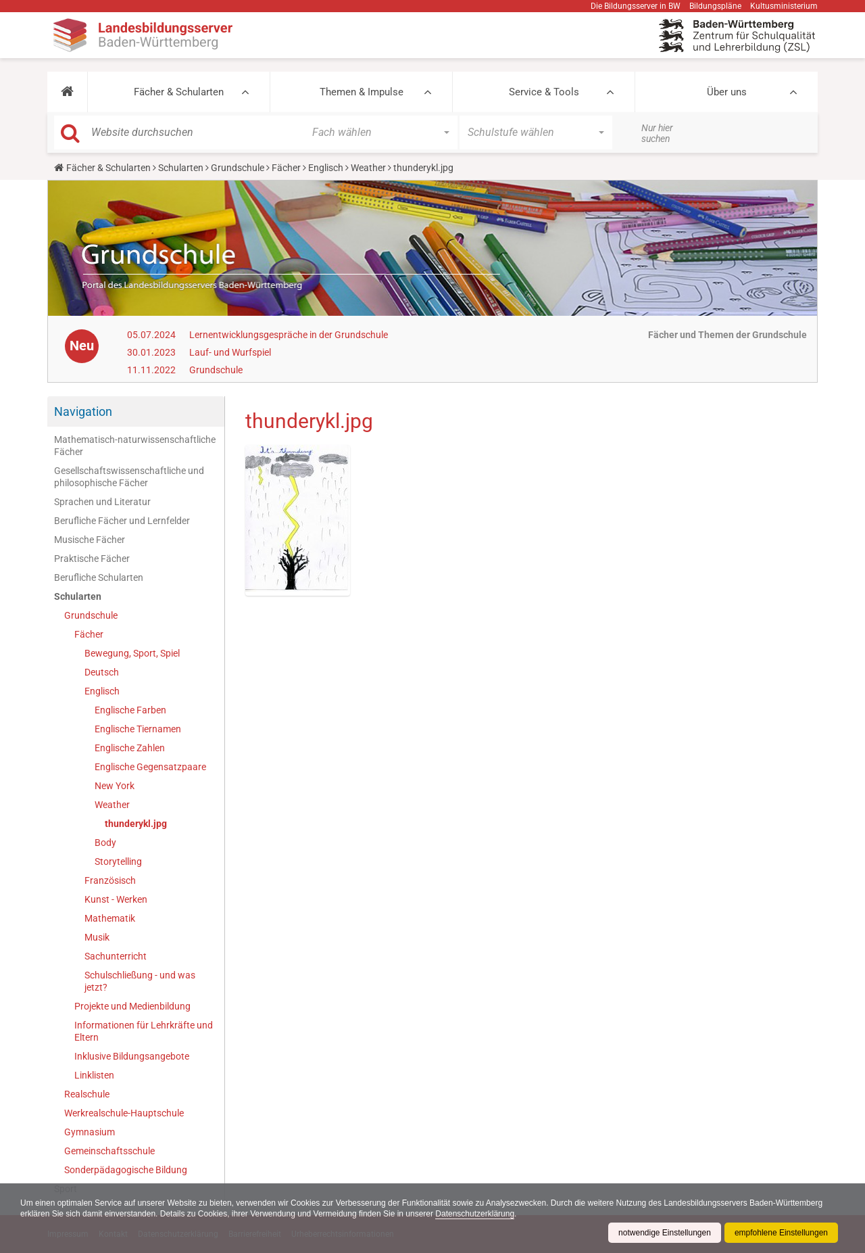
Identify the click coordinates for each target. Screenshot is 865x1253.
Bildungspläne (715, 6)
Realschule (86, 1094)
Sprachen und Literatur (102, 501)
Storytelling (118, 861)
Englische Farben (130, 710)
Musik (96, 937)
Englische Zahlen (130, 747)
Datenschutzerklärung (474, 1214)
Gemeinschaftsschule (109, 1150)
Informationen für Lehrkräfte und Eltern (143, 1031)
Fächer (286, 167)
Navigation (83, 411)
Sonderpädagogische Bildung (125, 1169)
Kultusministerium (784, 6)
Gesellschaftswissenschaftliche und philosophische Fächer (129, 476)
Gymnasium (89, 1132)
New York (114, 785)
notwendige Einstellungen (664, 1232)
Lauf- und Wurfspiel (230, 352)
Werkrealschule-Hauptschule (124, 1113)
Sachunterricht (115, 956)
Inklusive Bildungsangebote (131, 1056)
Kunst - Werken (115, 899)
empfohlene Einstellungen (781, 1232)
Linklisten (94, 1075)
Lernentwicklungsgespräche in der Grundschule (288, 334)
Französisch (110, 880)
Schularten (180, 167)
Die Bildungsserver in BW (636, 6)
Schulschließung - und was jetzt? (139, 981)
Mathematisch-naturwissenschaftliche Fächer (135, 445)
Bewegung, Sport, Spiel (132, 653)
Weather (368, 167)
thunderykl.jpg (136, 823)
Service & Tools (544, 92)
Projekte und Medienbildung (132, 1006)
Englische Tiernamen (138, 729)
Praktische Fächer (92, 558)
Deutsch (101, 672)
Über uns (727, 92)
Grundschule (237, 167)
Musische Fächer (89, 539)
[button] (67, 92)
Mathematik (109, 918)
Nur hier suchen (657, 133)
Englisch (325, 167)
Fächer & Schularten (179, 92)
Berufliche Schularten (98, 577)
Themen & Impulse (361, 92)
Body (105, 842)
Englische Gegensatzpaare (150, 766)
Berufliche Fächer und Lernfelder (122, 520)
